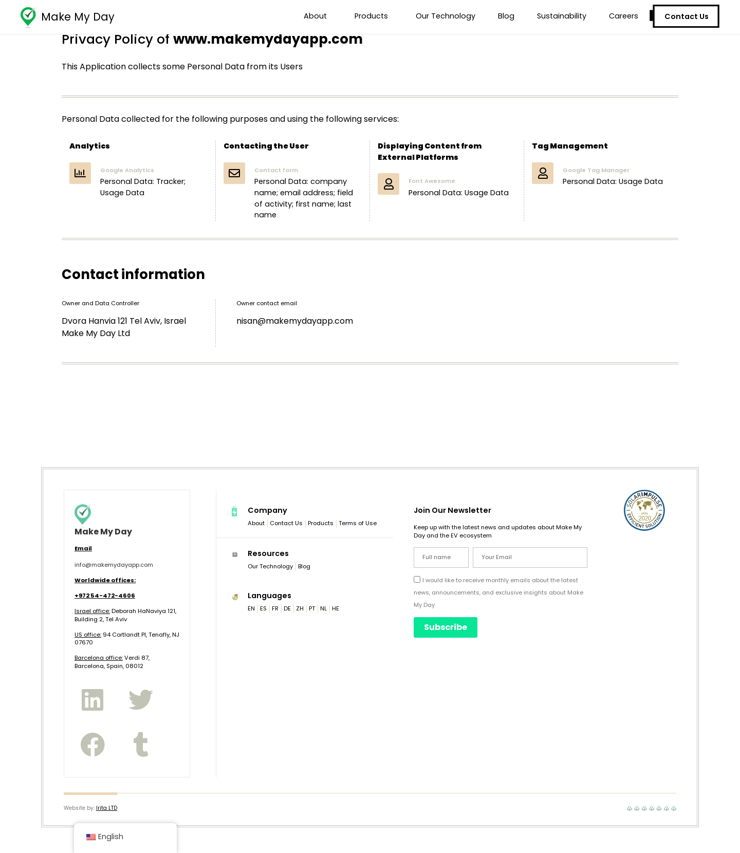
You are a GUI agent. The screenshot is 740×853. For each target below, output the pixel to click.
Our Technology (445, 16)
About (318, 16)
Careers (623, 16)
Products (374, 16)
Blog (506, 16)
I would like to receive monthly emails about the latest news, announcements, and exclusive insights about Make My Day (498, 592)
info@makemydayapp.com (114, 565)
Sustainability (561, 16)
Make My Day (78, 16)
